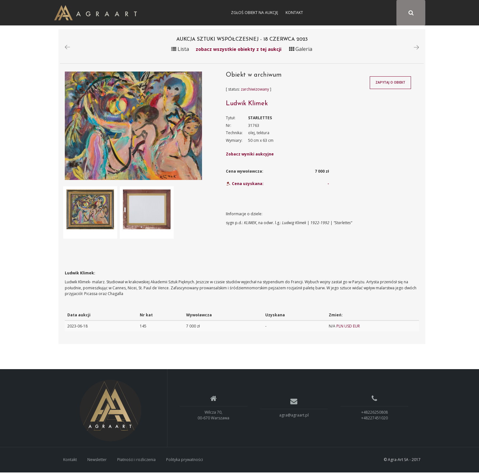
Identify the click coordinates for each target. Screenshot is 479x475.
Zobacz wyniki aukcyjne (250, 157)
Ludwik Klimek (247, 106)
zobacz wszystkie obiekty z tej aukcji (238, 52)
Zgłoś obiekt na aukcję (254, 12)
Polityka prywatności (184, 462)
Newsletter (97, 462)
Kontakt (294, 12)
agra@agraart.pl (294, 417)
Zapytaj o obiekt (390, 85)
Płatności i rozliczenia (136, 462)
